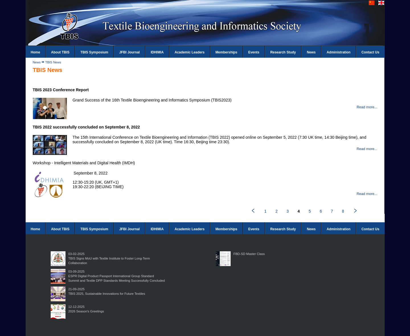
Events (253, 52)
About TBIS (60, 52)
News (311, 52)
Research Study (283, 52)
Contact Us (371, 52)
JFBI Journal (129, 52)
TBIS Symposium (94, 52)
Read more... (366, 107)
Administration (338, 52)
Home (35, 52)
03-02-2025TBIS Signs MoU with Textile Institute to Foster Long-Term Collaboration (109, 258)
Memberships (226, 52)
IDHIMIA (157, 52)
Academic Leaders (189, 52)
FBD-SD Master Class (249, 254)
